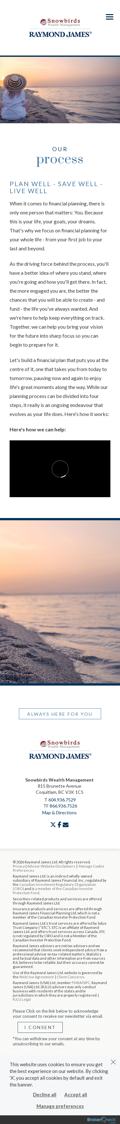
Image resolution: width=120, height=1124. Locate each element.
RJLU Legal (22, 999)
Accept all (75, 1094)
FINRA (77, 983)
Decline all (44, 1094)
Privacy (19, 866)
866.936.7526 (63, 805)
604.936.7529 (62, 799)
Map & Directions (59, 812)
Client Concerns (70, 977)
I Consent (40, 1027)
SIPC (86, 983)
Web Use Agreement (36, 977)
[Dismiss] (113, 1062)
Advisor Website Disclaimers (51, 866)
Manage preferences (60, 1106)
